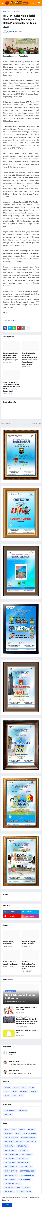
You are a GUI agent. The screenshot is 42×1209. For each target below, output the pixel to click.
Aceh (14, 1096)
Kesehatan (23, 1091)
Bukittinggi (8, 1133)
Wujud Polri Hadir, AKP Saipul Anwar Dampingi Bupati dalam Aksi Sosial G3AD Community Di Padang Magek (11, 386)
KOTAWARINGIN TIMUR (12, 1188)
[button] (2, 3)
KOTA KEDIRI (23, 1150)
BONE (14, 1129)
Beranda (6, 11)
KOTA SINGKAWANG (27, 1175)
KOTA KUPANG (26, 1154)
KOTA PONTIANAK (11, 1171)
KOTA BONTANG (22, 1146)
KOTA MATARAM (23, 1163)
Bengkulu (33, 1091)
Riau (20, 1096)
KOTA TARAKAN (10, 1179)
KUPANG (26, 1188)
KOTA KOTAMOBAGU (11, 1154)
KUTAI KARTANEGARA (24, 1192)
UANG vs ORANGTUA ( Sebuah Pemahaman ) (10, 963)
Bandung (22, 1129)
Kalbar (14, 1091)
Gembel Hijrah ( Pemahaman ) (8, 943)
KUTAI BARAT (9, 1192)
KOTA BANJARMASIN (28, 1138)
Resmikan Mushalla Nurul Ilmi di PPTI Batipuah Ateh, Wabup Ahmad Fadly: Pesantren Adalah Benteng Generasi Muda (30, 358)
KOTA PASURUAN (26, 1167)
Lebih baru (6, 423)
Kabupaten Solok (10, 1110)
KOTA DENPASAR (10, 1150)
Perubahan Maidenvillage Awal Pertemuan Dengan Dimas (28, 965)
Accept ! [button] (7, 1205)
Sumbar (7, 1087)
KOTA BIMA (19, 1142)
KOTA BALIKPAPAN (30, 1133)
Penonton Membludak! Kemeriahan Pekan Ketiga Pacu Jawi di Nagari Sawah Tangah (10, 356)
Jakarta (15, 1087)
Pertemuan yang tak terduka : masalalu (29, 943)
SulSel (7, 1091)
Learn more (6, 1200)
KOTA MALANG (23, 1158)
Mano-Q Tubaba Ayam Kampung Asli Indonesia (20, 996)
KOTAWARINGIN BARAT (12, 1183)
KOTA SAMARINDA (11, 1175)
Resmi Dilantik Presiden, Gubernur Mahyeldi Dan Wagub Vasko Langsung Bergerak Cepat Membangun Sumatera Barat (27, 1020)
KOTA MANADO (10, 1163)
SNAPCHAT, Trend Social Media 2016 (26, 1032)
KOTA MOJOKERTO (11, 1167)
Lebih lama (36, 423)
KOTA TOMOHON (24, 1179)
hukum (31, 1087)
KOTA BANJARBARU (11, 1138)
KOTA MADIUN (9, 1158)
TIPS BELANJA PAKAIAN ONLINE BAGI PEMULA (27, 1008)
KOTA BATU (8, 1142)
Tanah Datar (15, 11)
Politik (24, 1087)
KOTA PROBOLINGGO (27, 1171)
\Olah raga (8, 1114)
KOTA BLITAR (9, 1146)
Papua (7, 1096)
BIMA (6, 1129)
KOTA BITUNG (31, 1142)
